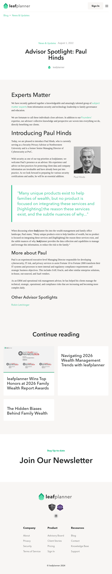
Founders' (86, 117)
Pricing (51, 546)
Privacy (27, 540)
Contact (75, 540)
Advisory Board (56, 535)
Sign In (95, 5)
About (26, 535)
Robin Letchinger (20, 304)
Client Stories (55, 540)
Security (27, 546)
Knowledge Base (80, 546)
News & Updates (20, 15)
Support (75, 551)
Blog (6, 15)
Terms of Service (32, 551)
